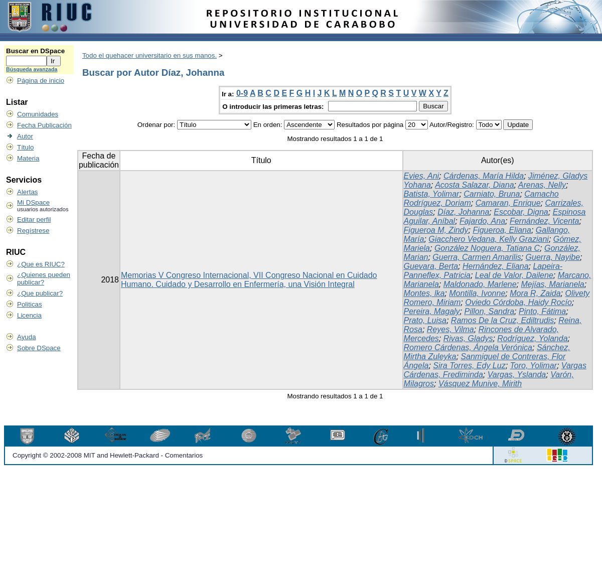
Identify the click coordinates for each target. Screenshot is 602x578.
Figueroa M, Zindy (436, 230)
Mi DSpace (33, 202)
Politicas (29, 304)
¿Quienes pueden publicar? (43, 278)
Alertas (27, 192)
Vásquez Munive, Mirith (480, 383)
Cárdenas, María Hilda (483, 176)
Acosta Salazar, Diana (474, 185)
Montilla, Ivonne (477, 293)
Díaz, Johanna (463, 212)
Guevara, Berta (431, 266)
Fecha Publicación (44, 125)
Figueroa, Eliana (502, 230)
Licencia (29, 315)
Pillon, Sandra (489, 311)
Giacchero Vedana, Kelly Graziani (488, 239)
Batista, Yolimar (432, 194)
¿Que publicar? (40, 293)
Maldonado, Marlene (480, 284)
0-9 (242, 93)
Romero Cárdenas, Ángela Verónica (468, 347)
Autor (25, 136)
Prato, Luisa (425, 320)
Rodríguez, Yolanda (532, 338)
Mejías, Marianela (552, 284)
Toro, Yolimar (533, 365)
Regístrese (33, 230)
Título (25, 147)
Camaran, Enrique (508, 203)
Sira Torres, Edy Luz (469, 365)
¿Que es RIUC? (41, 264)
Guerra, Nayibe (553, 257)
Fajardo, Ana (482, 221)
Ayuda (26, 337)
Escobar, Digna (521, 212)
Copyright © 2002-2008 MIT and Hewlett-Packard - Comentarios (108, 455)
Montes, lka (424, 293)
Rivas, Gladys (468, 338)
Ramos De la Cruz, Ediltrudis (502, 320)
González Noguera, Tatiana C (487, 248)
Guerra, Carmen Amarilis (476, 257)
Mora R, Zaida (535, 293)
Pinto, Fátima (542, 311)
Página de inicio (40, 80)
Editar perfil (34, 219)
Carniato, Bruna (492, 194)
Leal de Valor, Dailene (514, 275)
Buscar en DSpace (35, 51)
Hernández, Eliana (496, 266)
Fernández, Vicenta (544, 221)
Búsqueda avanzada (31, 69)
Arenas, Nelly (542, 185)
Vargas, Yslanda (517, 374)
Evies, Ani (421, 176)
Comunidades (37, 114)
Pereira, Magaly (432, 311)
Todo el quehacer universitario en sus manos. (149, 55)
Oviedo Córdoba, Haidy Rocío (518, 302)
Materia (28, 158)
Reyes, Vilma (450, 329)
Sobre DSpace (39, 348)
